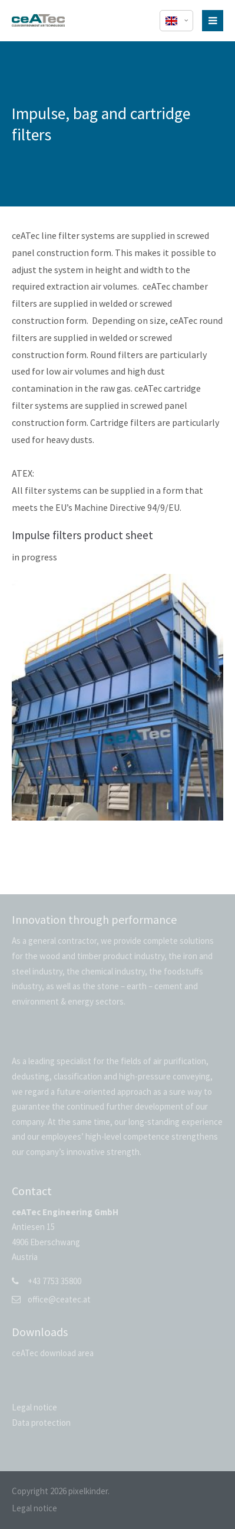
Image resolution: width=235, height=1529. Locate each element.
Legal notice (34, 1407)
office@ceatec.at (59, 1299)
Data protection (41, 1422)
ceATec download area (53, 1353)
